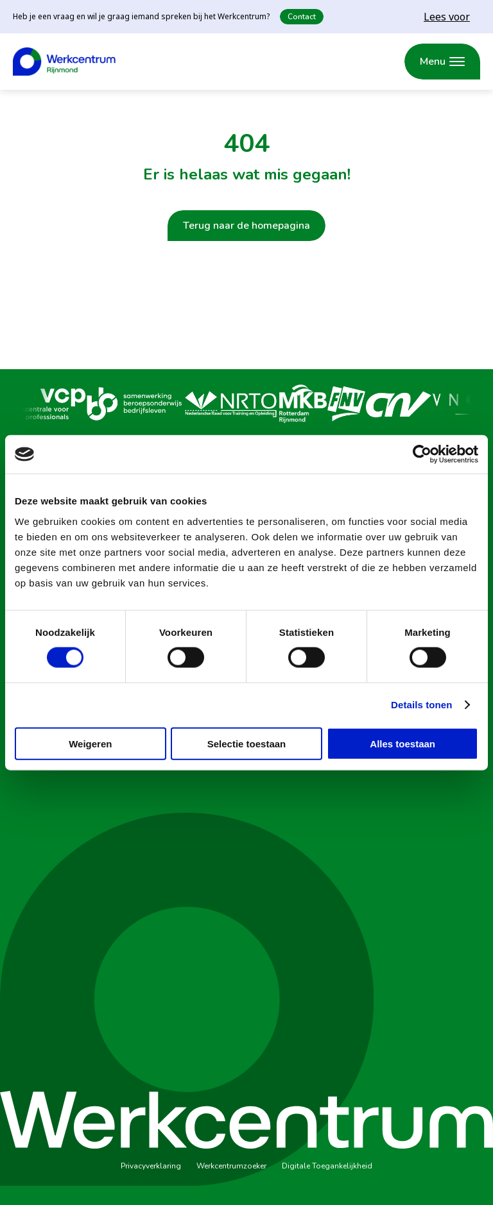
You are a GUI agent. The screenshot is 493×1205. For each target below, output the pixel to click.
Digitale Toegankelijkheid (327, 1166)
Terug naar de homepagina (246, 226)
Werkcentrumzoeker (231, 1166)
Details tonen (421, 704)
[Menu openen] (442, 61)
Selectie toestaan (246, 743)
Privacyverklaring (151, 1166)
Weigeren (90, 743)
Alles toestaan (402, 743)
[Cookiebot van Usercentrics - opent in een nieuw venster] (422, 454)
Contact (302, 17)
